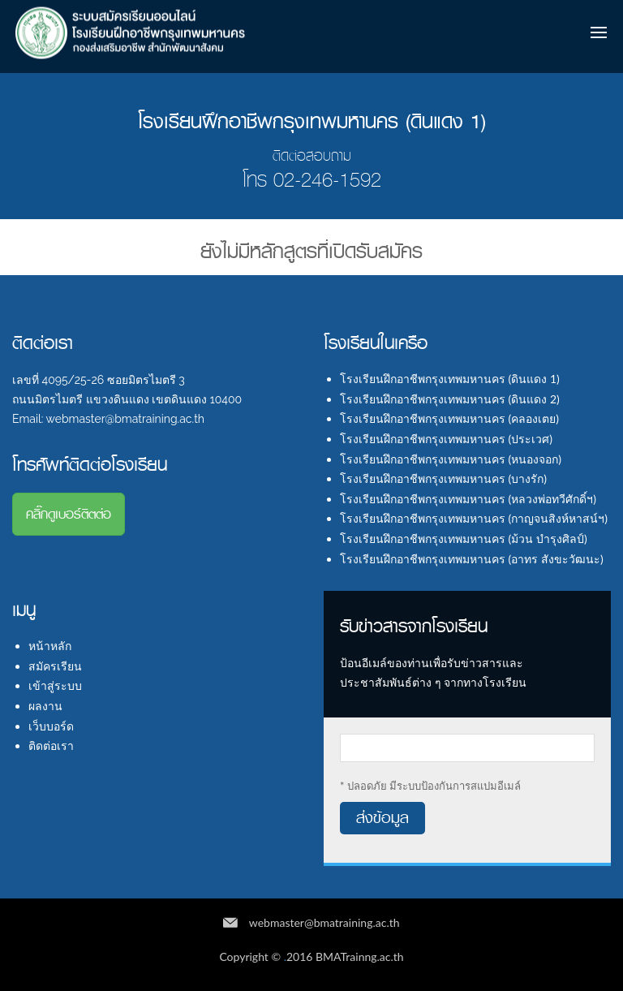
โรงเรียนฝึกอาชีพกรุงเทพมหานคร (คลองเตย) (449, 418)
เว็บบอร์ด (51, 726)
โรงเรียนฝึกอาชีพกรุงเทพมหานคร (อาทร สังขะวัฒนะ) (472, 559)
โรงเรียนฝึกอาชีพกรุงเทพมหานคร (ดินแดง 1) (450, 379)
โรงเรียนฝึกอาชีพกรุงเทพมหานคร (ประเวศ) (446, 439)
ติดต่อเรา (51, 745)
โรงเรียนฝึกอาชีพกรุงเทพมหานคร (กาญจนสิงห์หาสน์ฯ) (474, 518)
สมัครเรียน (55, 666)
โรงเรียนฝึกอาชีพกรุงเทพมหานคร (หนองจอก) (450, 459)
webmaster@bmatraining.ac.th (324, 922)
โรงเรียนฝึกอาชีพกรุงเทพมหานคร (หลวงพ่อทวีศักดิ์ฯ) (468, 499)
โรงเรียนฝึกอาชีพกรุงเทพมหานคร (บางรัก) (443, 478)
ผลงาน (45, 706)
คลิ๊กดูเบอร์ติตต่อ (68, 514)
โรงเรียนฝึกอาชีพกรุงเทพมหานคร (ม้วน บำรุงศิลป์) (463, 538)
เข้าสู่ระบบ (55, 685)
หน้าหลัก (49, 646)
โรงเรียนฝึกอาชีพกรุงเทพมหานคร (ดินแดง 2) (450, 399)
